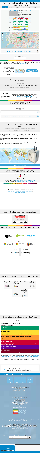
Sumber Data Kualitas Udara (20, 413)
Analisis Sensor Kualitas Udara (19, 409)
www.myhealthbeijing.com (22, 375)
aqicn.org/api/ (33, 97)
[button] (20, 38)
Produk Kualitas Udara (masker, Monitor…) (20, 416)
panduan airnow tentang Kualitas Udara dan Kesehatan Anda (25, 370)
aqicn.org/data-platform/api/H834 (24, 96)
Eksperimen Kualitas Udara (20, 408)
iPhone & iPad (8, 249)
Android (20, 249)
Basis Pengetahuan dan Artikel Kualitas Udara (20, 407)
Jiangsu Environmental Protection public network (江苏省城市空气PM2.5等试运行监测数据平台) (20, 439)
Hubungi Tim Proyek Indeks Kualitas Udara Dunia (20, 401)
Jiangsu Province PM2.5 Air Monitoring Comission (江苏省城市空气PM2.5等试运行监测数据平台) (20, 440)
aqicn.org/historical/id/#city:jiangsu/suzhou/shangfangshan (19, 205)
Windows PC (8, 257)
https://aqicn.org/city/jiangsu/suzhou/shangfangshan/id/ (20, 87)
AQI (14, 10)
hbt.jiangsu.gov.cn (23, 63)
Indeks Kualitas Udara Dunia (27, 381)
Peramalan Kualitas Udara (20, 415)
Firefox (31, 257)
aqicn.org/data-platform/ (20, 206)
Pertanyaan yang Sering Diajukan (19, 411)
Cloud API (25, 266)
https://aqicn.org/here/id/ (20, 83)
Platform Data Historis (20, 418)
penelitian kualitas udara (19, 405)
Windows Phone (31, 249)
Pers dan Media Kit (19, 402)
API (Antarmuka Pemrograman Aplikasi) (20, 417)
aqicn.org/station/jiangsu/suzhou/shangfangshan (25, 195)
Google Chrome (20, 257)
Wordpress (14, 266)
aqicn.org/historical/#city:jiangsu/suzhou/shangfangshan (25, 194)
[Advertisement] (20, 127)
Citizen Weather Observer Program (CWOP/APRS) (20, 438)
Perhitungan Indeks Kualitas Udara (20, 414)
